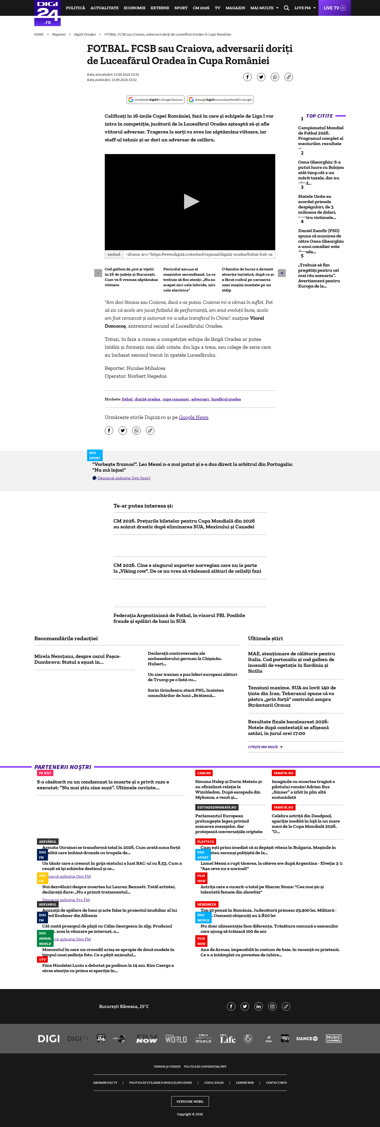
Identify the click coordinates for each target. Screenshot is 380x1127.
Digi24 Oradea (85, 34)
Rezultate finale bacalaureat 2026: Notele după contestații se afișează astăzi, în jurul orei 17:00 (288, 727)
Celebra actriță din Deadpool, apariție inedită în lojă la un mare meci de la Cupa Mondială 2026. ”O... (306, 823)
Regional (59, 34)
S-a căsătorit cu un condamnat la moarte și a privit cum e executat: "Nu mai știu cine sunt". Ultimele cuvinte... (103, 785)
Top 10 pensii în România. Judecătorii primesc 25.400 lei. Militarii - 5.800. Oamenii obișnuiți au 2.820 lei (269, 912)
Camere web (245, 1083)
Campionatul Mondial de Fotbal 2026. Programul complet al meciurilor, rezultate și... (321, 138)
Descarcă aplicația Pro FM (66, 899)
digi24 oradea (148, 399)
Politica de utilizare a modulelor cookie (160, 1083)
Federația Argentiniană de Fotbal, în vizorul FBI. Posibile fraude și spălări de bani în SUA (179, 618)
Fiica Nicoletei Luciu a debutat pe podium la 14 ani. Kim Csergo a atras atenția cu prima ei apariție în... (108, 967)
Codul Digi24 (214, 1083)
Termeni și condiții (167, 1066)
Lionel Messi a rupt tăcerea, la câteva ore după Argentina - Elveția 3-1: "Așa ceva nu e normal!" (272, 865)
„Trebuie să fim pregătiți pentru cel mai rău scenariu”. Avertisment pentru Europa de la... (319, 275)
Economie (134, 7)
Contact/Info (276, 1083)
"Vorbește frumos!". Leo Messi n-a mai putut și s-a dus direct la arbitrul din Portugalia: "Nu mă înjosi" (192, 467)
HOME (39, 34)
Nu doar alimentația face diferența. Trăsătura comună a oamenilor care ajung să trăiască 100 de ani (269, 928)
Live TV (331, 8)
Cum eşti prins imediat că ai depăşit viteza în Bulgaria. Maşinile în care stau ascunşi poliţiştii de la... (268, 850)
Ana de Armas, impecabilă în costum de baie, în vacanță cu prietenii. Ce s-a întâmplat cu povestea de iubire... (270, 952)
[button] (190, 201)
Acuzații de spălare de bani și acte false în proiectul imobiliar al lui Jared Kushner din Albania (109, 912)
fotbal (127, 399)
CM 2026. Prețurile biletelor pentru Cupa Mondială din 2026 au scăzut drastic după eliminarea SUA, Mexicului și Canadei (184, 524)
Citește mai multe (263, 746)
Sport (181, 7)
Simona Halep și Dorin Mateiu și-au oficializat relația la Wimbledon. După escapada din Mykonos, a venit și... (229, 789)
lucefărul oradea (226, 399)
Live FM (302, 7)
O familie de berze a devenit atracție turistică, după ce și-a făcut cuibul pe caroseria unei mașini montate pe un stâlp (248, 279)
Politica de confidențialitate (205, 1066)
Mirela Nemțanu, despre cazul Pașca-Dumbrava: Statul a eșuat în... (77, 659)
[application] (190, 202)
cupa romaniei (176, 399)
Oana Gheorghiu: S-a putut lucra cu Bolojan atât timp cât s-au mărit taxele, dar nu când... (321, 172)
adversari (200, 399)
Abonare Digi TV (105, 1083)
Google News (193, 417)
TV (217, 7)
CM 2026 (201, 7)
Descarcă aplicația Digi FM (66, 876)
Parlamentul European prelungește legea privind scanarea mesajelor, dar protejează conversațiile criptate (229, 823)
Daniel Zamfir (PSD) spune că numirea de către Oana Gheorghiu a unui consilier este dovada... (321, 241)
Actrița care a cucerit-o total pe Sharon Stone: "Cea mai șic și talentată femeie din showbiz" (262, 889)
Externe (160, 7)
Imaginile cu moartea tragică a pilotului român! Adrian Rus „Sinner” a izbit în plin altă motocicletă (303, 789)
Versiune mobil (190, 1101)
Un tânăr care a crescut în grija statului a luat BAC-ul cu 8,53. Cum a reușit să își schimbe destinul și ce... (112, 865)
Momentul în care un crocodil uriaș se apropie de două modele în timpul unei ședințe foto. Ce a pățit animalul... (108, 952)
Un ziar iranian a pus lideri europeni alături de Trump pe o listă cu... (192, 676)
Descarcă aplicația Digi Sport (124, 477)
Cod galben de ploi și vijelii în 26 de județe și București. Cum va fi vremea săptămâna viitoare (131, 276)
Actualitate (104, 7)
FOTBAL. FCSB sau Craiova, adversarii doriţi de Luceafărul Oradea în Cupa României (167, 34)
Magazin (235, 7)
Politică (75, 7)
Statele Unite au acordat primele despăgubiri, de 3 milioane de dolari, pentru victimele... (317, 206)
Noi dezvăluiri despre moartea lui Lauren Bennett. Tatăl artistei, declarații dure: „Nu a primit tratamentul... (108, 889)
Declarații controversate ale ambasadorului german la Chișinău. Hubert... (185, 658)
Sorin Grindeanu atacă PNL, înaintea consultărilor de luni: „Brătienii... (186, 692)
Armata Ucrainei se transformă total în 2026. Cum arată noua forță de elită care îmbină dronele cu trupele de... (111, 850)
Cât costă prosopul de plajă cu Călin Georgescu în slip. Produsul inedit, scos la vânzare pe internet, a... (107, 928)
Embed (114, 254)
